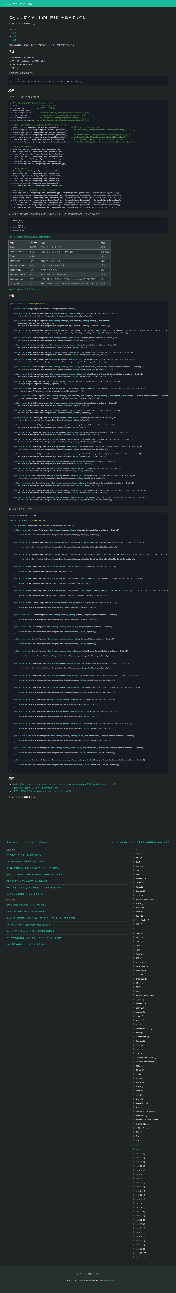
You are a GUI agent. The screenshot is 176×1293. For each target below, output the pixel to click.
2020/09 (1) (138, 1232)
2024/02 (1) (138, 1166)
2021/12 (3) (138, 1224)
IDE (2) (136, 987)
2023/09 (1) (138, 1182)
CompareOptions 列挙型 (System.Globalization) (29, 237)
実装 (14, 36)
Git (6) (136, 862)
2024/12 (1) (138, 1149)
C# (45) (137, 933)
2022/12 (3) (138, 1203)
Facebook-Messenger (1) (144, 1057)
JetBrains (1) (139, 1078)
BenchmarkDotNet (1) (142, 1028)
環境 (14, 29)
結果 (14, 33)
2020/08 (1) (138, 1236)
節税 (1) (137, 924)
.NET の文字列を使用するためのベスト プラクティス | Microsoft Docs (42, 791)
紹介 (30, 4)
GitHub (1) (138, 1070)
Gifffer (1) (137, 1066)
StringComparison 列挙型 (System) (23, 289)
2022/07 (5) (138, 1211)
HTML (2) (137, 983)
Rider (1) (137, 912)
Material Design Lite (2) (143, 995)
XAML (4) (137, 870)
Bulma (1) (137, 887)
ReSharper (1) (139, 908)
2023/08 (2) (138, 1187)
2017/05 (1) (138, 1257)
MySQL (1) (138, 903)
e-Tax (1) (137, 895)
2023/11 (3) (138, 1178)
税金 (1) (137, 1136)
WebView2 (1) (139, 1116)
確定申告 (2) (139, 1008)
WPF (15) (137, 937)
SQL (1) (137, 1107)
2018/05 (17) (139, 1253)
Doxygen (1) (138, 891)
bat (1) (136, 1024)
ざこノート (11, 3)
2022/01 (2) (138, 1220)
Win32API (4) (139, 970)
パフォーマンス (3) (141, 975)
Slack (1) (137, 916)
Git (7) (136, 946)
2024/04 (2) (138, 1162)
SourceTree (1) (140, 1103)
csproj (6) (137, 950)
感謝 (14, 40)
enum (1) (137, 1049)
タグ (132, 928)
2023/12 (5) (138, 1174)
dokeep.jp (111, 1280)
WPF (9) (137, 858)
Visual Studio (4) (140, 966)
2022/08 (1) (138, 1207)
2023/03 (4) (138, 1195)
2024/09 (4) (138, 1153)
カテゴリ (134, 849)
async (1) (137, 1016)
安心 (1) (137, 1095)
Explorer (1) (138, 1053)
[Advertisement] (79, 821)
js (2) (136, 874)
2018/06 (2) (138, 1249)
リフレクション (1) (141, 1128)
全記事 (23, 4)
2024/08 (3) (138, 1158)
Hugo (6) (137, 866)
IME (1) (137, 1074)
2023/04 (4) (138, 1191)
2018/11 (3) (138, 1241)
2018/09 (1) (138, 1245)
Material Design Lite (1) (143, 899)
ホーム (79, 1274)
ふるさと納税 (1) (140, 1124)
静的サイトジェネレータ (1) (145, 1111)
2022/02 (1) (138, 1216)
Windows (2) (139, 879)
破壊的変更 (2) (139, 979)
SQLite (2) (138, 999)
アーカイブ (135, 1145)
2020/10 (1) (138, 1228)
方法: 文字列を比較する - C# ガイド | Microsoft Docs (35, 788)
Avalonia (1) (138, 883)
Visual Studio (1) (140, 920)
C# (13, 24)
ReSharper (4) (139, 962)
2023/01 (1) (138, 1199)
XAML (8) (137, 941)
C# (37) (137, 854)
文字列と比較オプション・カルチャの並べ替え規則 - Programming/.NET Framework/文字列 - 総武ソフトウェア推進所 (64, 784)
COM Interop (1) (140, 1037)
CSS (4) (137, 958)
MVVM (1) (138, 1082)
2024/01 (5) (138, 1170)
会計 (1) (137, 1132)
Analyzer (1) (138, 1012)
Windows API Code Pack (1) (145, 1120)
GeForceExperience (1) (143, 1062)
